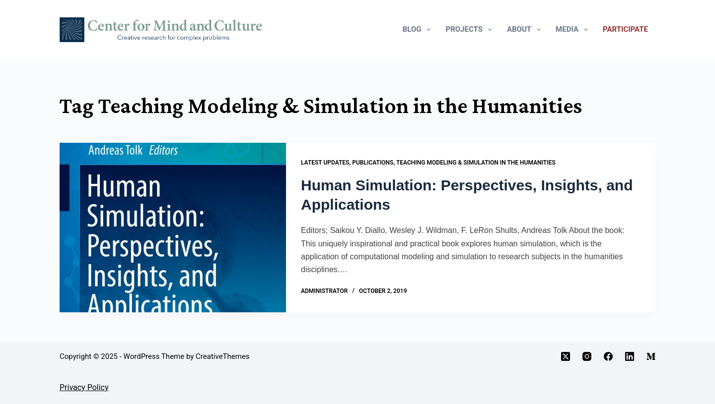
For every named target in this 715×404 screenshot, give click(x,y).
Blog (419, 30)
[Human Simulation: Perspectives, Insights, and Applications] (173, 227)
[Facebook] (608, 356)
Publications (372, 162)
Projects (470, 30)
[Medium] (650, 356)
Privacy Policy (84, 387)
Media (574, 30)
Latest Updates (325, 162)
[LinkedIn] (629, 356)
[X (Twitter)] (565, 356)
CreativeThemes (223, 356)
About (526, 30)
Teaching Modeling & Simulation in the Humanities (476, 162)
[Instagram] (586, 356)
